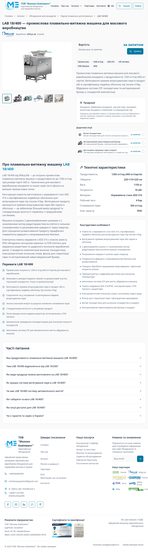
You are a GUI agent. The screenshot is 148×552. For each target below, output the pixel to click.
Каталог (76, 5)
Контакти (101, 5)
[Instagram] (16, 504)
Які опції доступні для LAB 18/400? (74, 407)
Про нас (65, 5)
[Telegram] (40, 504)
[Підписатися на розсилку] (140, 459)
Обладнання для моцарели (42, 16)
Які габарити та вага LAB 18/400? (74, 399)
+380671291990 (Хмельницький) (16, 494)
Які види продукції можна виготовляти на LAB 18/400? (74, 374)
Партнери (89, 5)
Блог (42, 474)
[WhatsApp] (32, 504)
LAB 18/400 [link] (102, 16)
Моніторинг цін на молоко (53, 478)
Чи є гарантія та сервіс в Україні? (74, 415)
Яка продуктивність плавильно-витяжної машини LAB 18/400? (74, 358)
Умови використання (133, 544)
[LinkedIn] (24, 504)
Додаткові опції (84, 128)
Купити (135, 51)
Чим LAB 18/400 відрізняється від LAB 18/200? (74, 366)
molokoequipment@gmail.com (22, 481)
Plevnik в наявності (49, 464)
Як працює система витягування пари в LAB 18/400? (74, 382)
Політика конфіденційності (106, 544)
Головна (55, 5)
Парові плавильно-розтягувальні (76, 16)
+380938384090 (16, 473)
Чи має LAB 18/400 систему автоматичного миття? (74, 391)
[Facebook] (8, 504)
